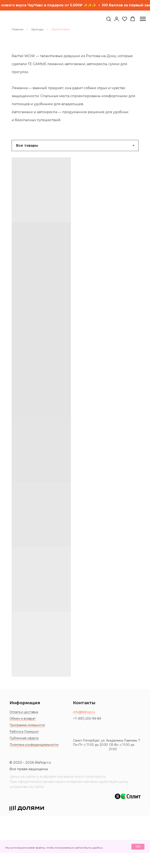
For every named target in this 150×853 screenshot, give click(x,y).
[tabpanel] (75, 421)
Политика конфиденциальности (34, 782)
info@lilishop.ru (84, 749)
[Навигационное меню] (143, 19)
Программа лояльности (27, 762)
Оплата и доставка (24, 749)
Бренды (37, 29)
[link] (116, 18)
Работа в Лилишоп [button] (24, 769)
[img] (92, 761)
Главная (17, 29)
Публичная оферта (24, 775)
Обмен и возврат (23, 756)
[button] (108, 18)
